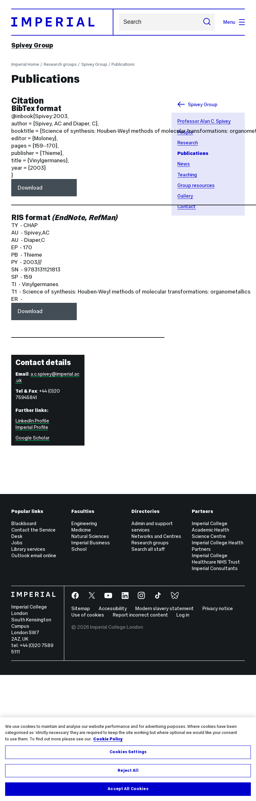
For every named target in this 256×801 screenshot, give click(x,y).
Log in (182, 615)
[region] (128, 759)
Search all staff (148, 549)
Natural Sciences (90, 536)
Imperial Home (25, 64)
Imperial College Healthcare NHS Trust (216, 558)
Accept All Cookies (128, 788)
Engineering (84, 523)
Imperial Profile (31, 427)
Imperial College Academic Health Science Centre (210, 529)
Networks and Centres (156, 536)
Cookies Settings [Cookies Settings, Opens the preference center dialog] (128, 751)
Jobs (16, 543)
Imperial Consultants (215, 568)
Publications (123, 64)
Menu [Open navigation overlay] (234, 22)
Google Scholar (32, 438)
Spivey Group (32, 45)
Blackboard (23, 523)
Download (30, 187)
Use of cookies (87, 615)
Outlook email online (33, 555)
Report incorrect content (140, 615)
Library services (28, 549)
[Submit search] (207, 22)
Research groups (60, 64)
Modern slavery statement (164, 608)
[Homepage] (62, 22)
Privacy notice (217, 608)
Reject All (128, 770)
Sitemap (80, 608)
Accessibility (113, 608)
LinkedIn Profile (32, 421)
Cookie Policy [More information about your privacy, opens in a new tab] (108, 739)
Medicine (81, 530)
